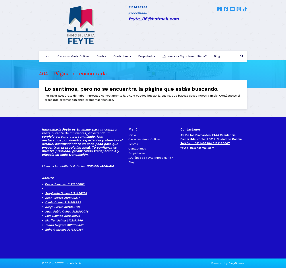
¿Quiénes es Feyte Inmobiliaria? (184, 56)
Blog (217, 56)
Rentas (101, 56)
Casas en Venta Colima (73, 56)
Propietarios (146, 56)
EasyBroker (236, 263)
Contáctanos (122, 56)
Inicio (46, 56)
